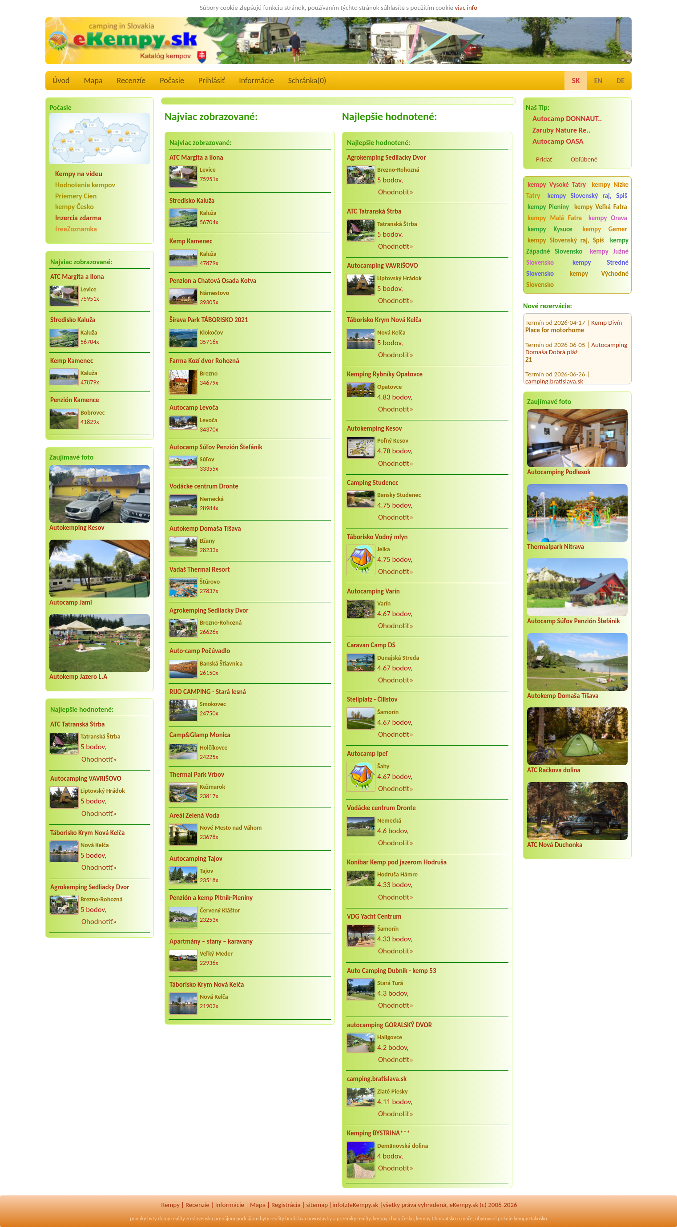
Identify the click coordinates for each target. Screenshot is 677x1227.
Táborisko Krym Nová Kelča (87, 833)
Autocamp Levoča (193, 408)
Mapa (93, 80)
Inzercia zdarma (78, 218)
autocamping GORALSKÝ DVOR (389, 1025)
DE (621, 81)
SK (576, 80)
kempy (380, 1218)
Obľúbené (584, 159)
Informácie (256, 80)
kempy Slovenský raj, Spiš (587, 196)
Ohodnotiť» (99, 759)
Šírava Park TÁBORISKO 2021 (208, 320)
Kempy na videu (78, 174)
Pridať (544, 159)
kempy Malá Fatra (555, 218)
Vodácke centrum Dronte (203, 486)
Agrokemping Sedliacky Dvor (89, 887)
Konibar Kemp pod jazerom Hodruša (397, 862)
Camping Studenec (373, 483)
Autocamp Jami (70, 602)
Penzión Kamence (74, 400)
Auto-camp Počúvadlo (199, 651)
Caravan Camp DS (371, 645)
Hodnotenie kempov (85, 185)
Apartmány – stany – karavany (211, 941)
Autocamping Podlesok (559, 472)
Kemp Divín (606, 314)
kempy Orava (607, 218)
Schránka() (307, 80)
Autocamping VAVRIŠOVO (85, 779)
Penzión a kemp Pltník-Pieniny (211, 898)
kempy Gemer (605, 229)
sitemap (317, 1205)
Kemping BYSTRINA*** (378, 1133)
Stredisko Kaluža (72, 320)
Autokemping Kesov (77, 528)
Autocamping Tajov (195, 859)
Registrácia (286, 1205)
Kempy (170, 1205)
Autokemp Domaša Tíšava (563, 696)
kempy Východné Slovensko (577, 279)
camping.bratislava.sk (554, 373)
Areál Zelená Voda (194, 815)
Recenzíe (131, 80)
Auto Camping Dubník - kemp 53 (391, 971)
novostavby (319, 1218)
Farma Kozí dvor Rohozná (204, 361)
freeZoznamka (76, 229)
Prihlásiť (211, 80)
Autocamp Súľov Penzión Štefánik (573, 621)
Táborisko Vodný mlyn (377, 537)
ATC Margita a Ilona (77, 277)
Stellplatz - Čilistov (372, 699)
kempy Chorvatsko (436, 1218)
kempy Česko (74, 206)
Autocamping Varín (373, 591)
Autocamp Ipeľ (367, 754)
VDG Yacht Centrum (374, 916)
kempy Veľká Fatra (600, 207)
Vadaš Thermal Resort (199, 569)
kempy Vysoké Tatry (557, 185)
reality (178, 1218)
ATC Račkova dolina (553, 770)
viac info (466, 8)
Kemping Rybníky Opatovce (385, 374)
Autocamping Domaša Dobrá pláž (576, 340)
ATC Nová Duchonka (554, 845)
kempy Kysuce (550, 229)
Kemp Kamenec (71, 361)
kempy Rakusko (530, 1218)
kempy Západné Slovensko (577, 245)
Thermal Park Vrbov (196, 775)
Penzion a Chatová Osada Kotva (212, 281)
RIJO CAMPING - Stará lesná (207, 692)
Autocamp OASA (558, 141)
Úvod (60, 80)
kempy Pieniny (548, 207)
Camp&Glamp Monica (199, 735)
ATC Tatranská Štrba (77, 724)
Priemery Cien (76, 196)
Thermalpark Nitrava (555, 547)
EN (598, 81)
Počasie (172, 80)
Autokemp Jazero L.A (78, 677)
